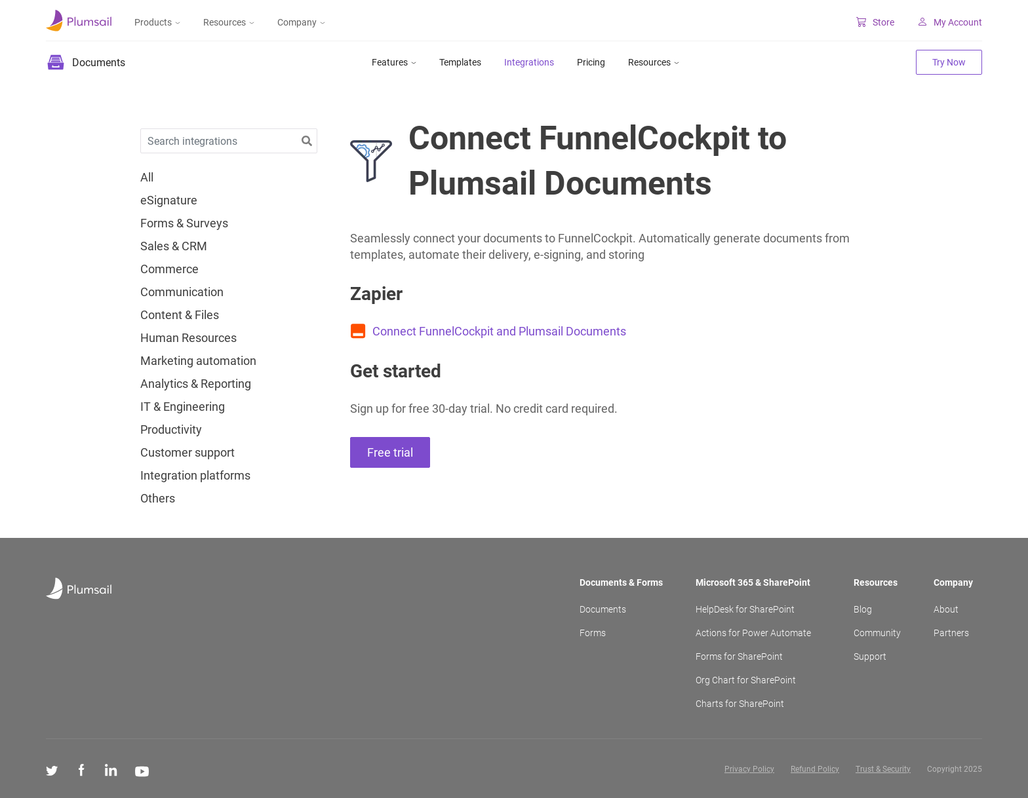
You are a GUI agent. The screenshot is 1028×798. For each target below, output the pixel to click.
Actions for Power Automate (753, 633)
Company (301, 22)
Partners (951, 633)
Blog (863, 609)
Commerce (169, 269)
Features (394, 62)
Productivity (171, 429)
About (946, 609)
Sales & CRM (173, 246)
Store (875, 22)
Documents (603, 609)
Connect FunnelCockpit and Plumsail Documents (499, 331)
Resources (228, 22)
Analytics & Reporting (195, 383)
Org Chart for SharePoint (746, 680)
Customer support (187, 452)
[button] (307, 141)
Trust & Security (883, 769)
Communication (182, 292)
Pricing (591, 62)
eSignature (168, 200)
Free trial (390, 452)
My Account (949, 22)
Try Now (949, 62)
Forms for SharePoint (739, 656)
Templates (460, 62)
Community (877, 633)
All (146, 177)
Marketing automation (198, 361)
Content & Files (179, 315)
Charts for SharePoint (740, 703)
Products (157, 22)
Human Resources (188, 338)
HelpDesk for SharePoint (745, 609)
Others (157, 498)
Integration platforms (195, 475)
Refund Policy (815, 769)
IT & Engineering (182, 406)
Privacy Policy (749, 769)
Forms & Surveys (184, 223)
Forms (593, 633)
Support (870, 656)
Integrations (529, 62)
